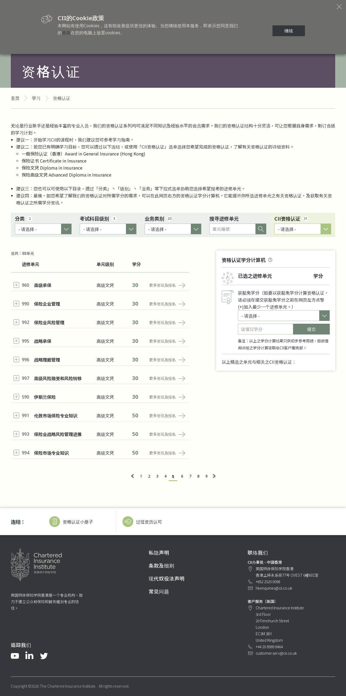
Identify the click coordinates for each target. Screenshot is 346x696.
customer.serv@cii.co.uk (276, 653)
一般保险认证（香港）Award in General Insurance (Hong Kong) (83, 153)
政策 (66, 33)
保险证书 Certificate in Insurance (54, 160)
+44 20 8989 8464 (269, 646)
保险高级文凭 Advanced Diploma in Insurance (66, 174)
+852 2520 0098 (268, 581)
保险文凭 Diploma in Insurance (52, 167)
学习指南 (121, 139)
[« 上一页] (132, 476)
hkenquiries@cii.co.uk (274, 588)
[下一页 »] (213, 476)
